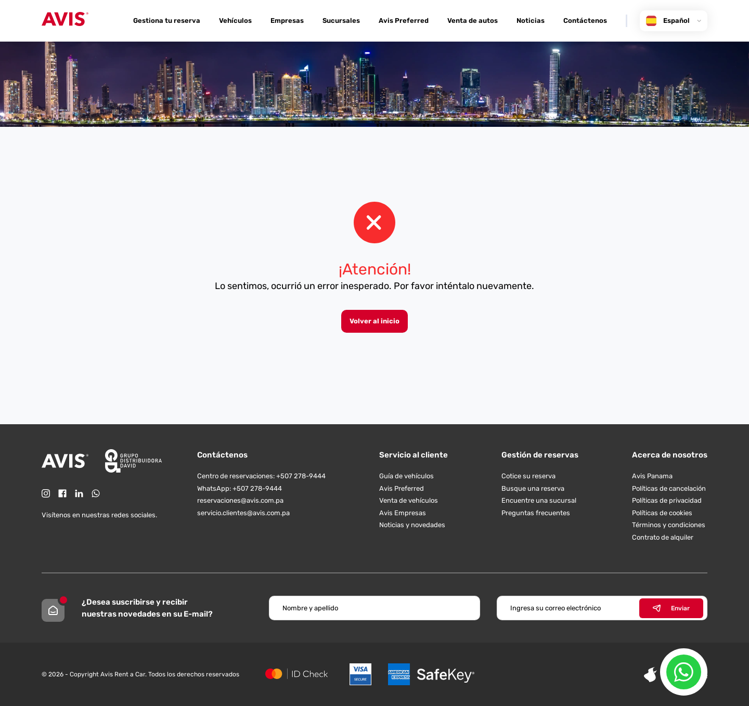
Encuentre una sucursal (538, 500)
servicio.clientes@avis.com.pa (243, 513)
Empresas (287, 20)
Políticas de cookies (662, 513)
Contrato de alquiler (662, 537)
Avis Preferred (404, 20)
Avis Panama (652, 476)
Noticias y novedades (412, 525)
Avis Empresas (402, 513)
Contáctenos (585, 20)
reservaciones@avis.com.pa (240, 500)
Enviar (671, 608)
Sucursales (341, 20)
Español (673, 21)
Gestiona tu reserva (166, 20)
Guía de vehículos (406, 476)
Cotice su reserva (528, 476)
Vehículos (235, 20)
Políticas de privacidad (667, 500)
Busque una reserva (532, 488)
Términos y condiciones (668, 525)
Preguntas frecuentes (535, 513)
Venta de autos (472, 20)
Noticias (530, 20)
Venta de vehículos (408, 500)
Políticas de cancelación (669, 488)
